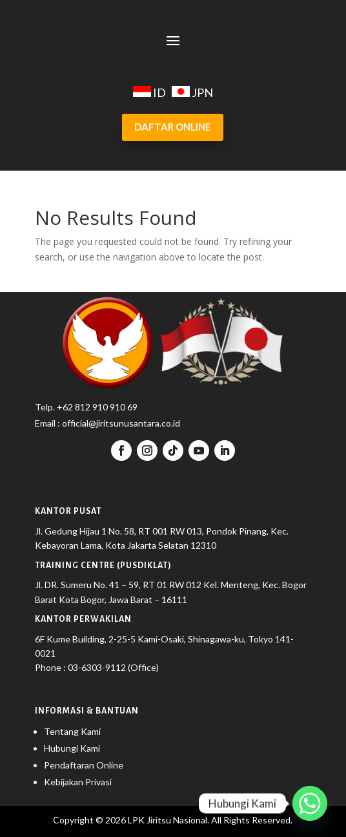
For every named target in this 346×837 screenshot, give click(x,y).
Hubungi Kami (72, 748)
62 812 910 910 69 (100, 406)
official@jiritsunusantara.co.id (120, 423)
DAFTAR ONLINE (172, 126)
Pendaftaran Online (83, 764)
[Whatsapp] (309, 803)
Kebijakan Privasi (78, 781)
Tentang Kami (72, 731)
